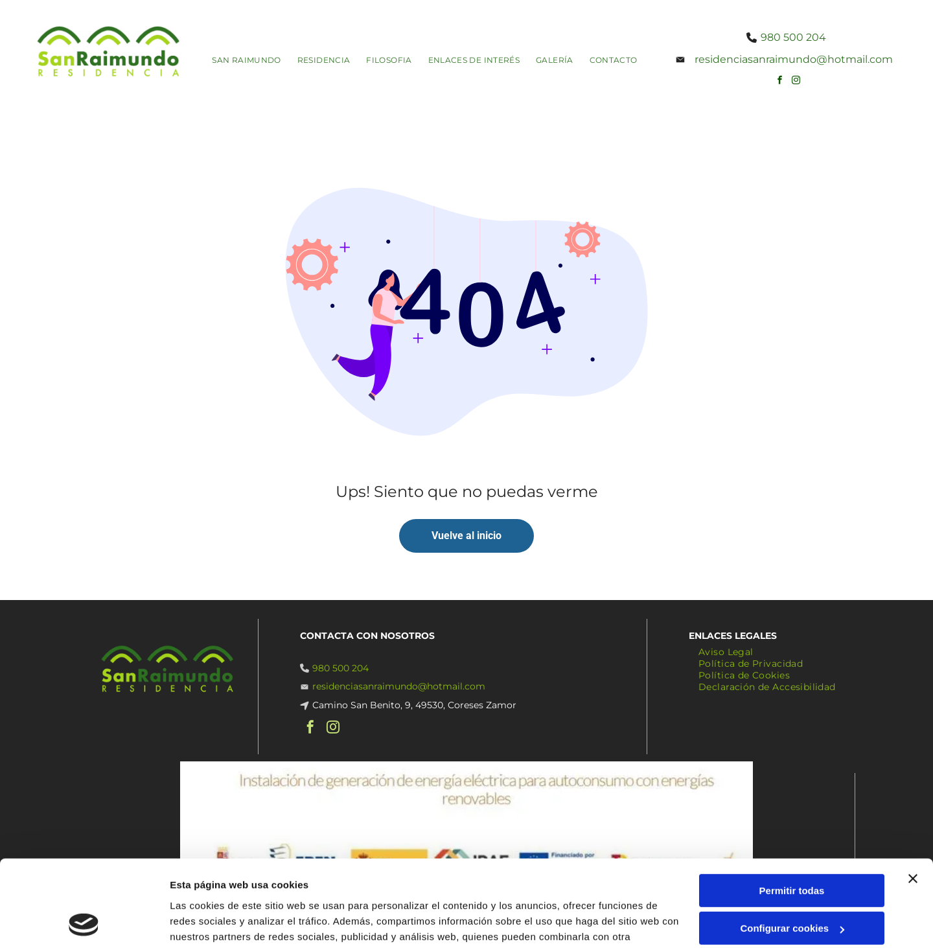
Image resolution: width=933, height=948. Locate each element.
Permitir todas (792, 809)
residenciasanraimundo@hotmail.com (794, 59)
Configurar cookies (792, 847)
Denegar (791, 885)
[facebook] (779, 82)
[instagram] (795, 82)
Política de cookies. (264, 886)
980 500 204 (793, 37)
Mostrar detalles (208, 922)
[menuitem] (251, 59)
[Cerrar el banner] (912, 797)
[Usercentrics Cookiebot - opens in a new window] (84, 922)
